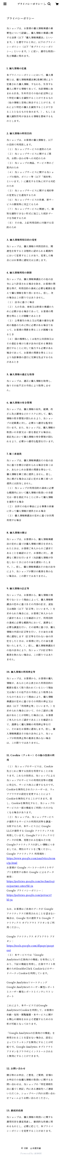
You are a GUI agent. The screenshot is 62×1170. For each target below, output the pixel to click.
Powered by (31, 1153)
